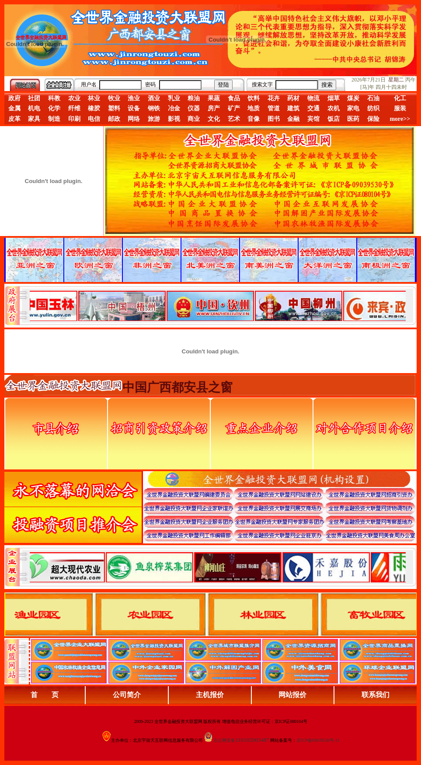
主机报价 (210, 694)
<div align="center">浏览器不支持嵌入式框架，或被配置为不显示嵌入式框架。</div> (218, 567)
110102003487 (252, 740)
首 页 (45, 694)
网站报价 (292, 694)
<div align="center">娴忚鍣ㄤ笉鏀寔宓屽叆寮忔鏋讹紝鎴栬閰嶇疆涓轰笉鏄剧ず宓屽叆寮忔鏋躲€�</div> (218, 305)
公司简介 (127, 694)
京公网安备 (224, 740)
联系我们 (376, 694)
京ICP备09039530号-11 (318, 740)
